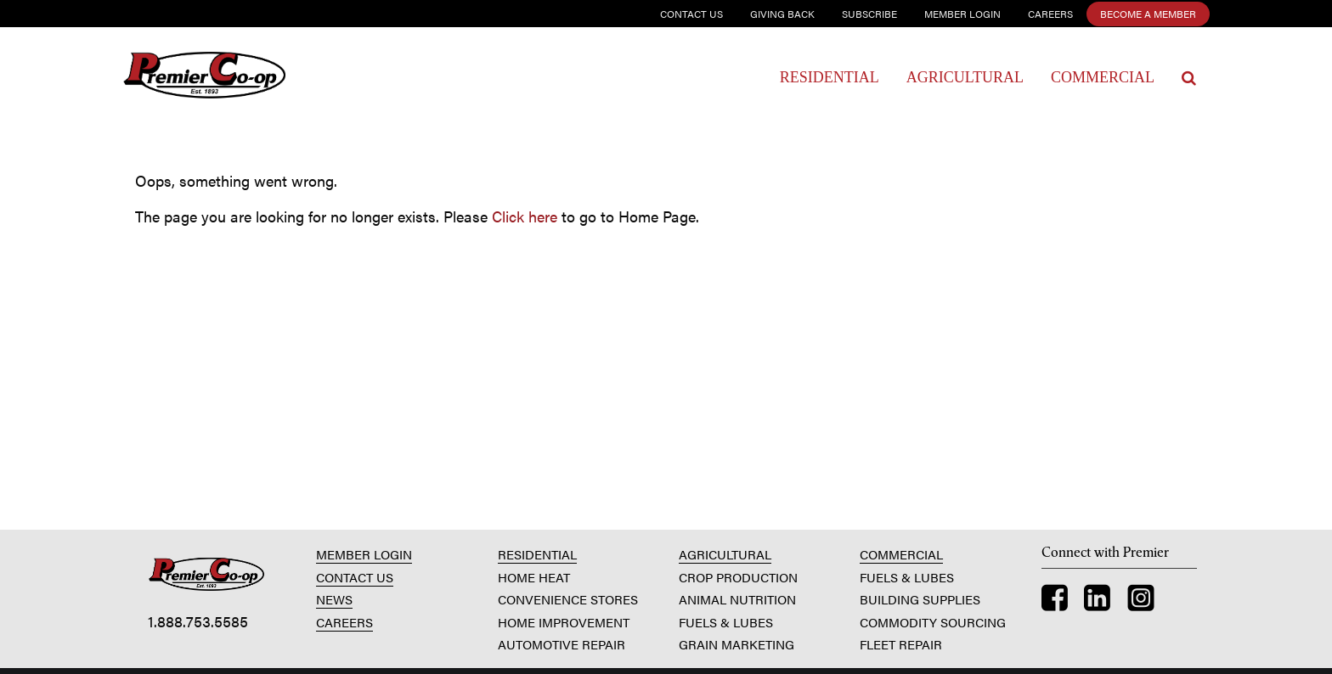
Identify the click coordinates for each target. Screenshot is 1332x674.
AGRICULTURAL (725, 554)
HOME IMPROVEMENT (563, 622)
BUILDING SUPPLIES (920, 599)
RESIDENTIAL (537, 554)
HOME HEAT (534, 577)
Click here (524, 216)
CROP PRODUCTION (738, 577)
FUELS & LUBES (726, 622)
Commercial (1102, 77)
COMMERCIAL (901, 554)
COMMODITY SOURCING (933, 622)
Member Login (962, 13)
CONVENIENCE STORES (568, 599)
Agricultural (965, 77)
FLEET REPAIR (901, 644)
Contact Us (691, 13)
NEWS (334, 599)
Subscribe (869, 13)
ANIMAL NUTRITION (737, 599)
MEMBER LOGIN (364, 554)
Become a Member (1148, 13)
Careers (1050, 13)
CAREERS (344, 622)
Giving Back (782, 13)
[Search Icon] (1189, 78)
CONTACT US (354, 577)
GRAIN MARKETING (736, 644)
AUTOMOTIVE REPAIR (561, 644)
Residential (829, 77)
